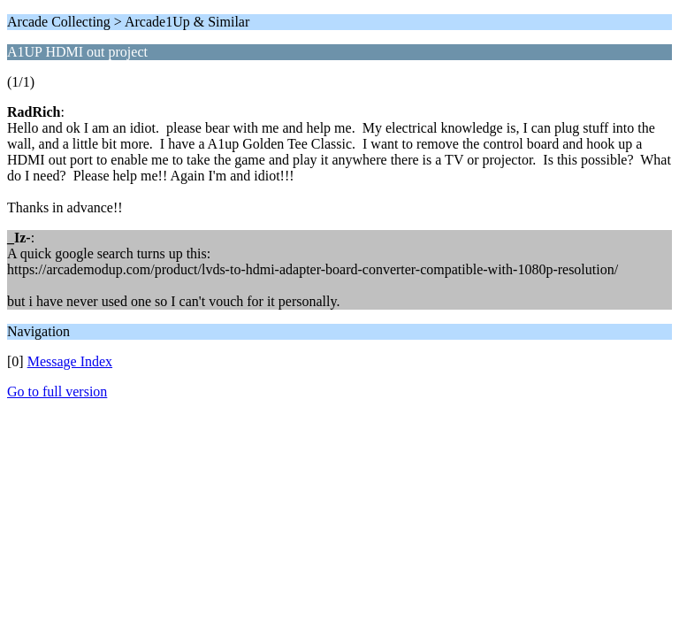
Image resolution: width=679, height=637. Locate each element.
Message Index (69, 361)
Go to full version (57, 391)
